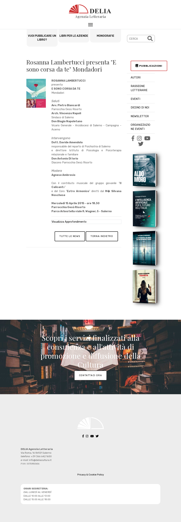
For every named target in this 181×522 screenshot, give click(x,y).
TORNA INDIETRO (102, 236)
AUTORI (136, 77)
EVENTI (135, 99)
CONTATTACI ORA (90, 375)
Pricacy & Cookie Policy (90, 474)
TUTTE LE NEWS (69, 236)
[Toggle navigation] (90, 25)
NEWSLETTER (140, 116)
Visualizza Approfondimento (69, 221)
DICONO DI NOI (140, 107)
